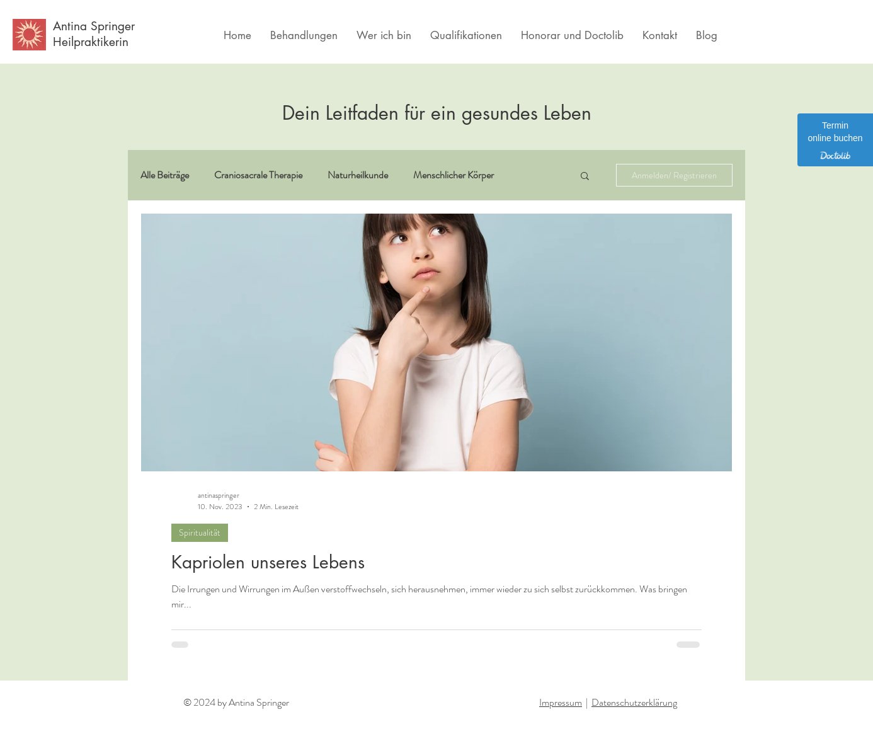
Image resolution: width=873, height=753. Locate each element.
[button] (585, 176)
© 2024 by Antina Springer (236, 702)
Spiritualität (199, 532)
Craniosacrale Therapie (258, 175)
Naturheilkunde (358, 175)
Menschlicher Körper (453, 175)
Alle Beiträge (164, 175)
